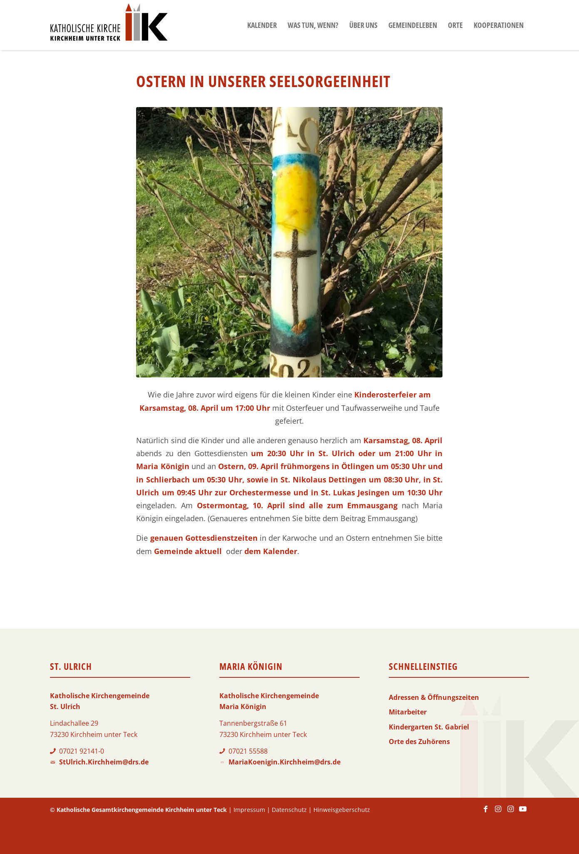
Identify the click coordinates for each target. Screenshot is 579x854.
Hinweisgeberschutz (341, 810)
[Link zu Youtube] (523, 812)
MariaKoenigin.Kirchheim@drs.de (284, 762)
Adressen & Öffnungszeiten (434, 697)
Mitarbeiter (408, 712)
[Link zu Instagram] (498, 812)
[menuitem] (262, 25)
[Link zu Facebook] (485, 812)
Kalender (280, 551)
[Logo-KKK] (109, 25)
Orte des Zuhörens (419, 741)
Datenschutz (289, 810)
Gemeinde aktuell (188, 551)
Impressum (249, 810)
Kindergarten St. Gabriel (429, 727)
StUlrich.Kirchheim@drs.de (104, 762)
